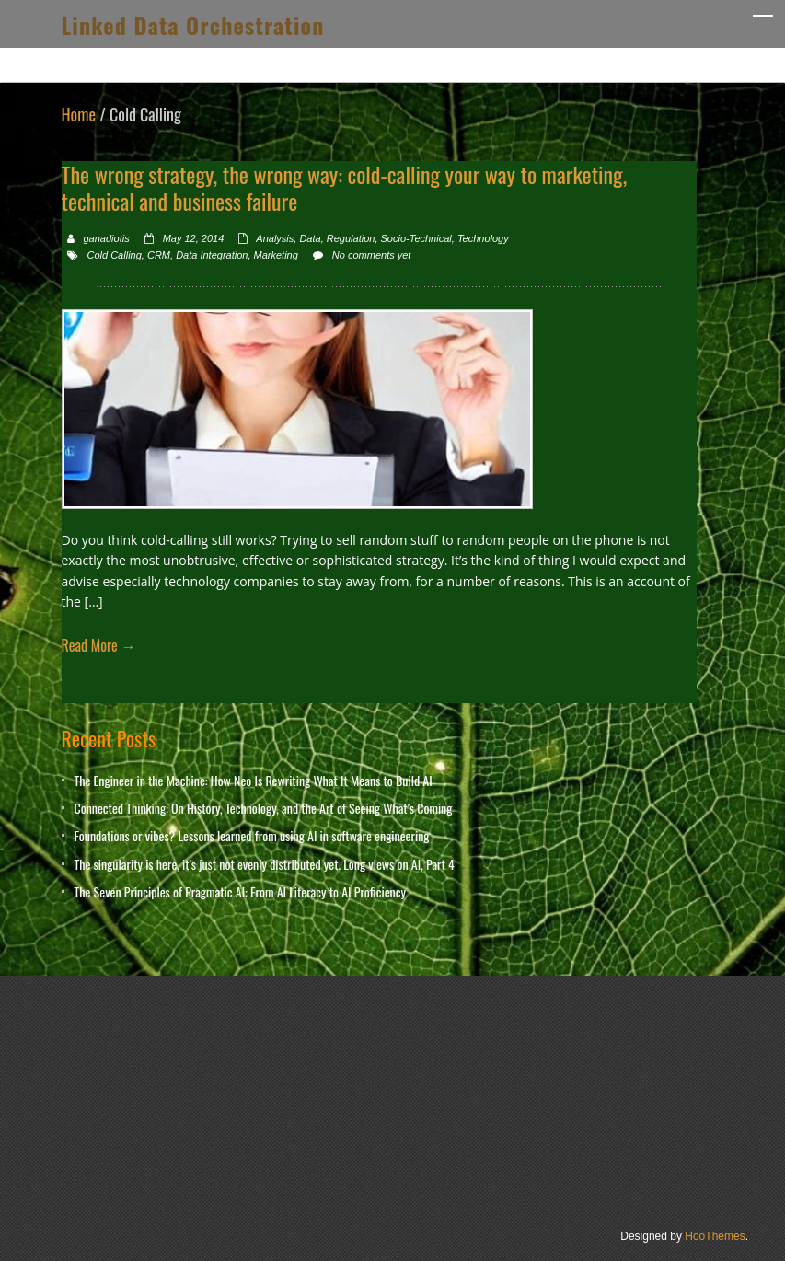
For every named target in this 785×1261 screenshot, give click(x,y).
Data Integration (212, 254)
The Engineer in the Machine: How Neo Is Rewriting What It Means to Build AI (254, 780)
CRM (158, 254)
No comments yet (371, 254)
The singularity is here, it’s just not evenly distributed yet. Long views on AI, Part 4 (265, 863)
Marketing (276, 254)
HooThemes (715, 1236)
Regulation (351, 238)
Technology (483, 238)
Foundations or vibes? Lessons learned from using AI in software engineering (252, 835)
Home (79, 114)
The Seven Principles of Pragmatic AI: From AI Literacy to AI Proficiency (240, 891)
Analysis (275, 238)
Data (309, 238)
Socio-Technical (416, 238)
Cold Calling (114, 254)
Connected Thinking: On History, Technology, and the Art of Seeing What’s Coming (264, 807)
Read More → (99, 645)
